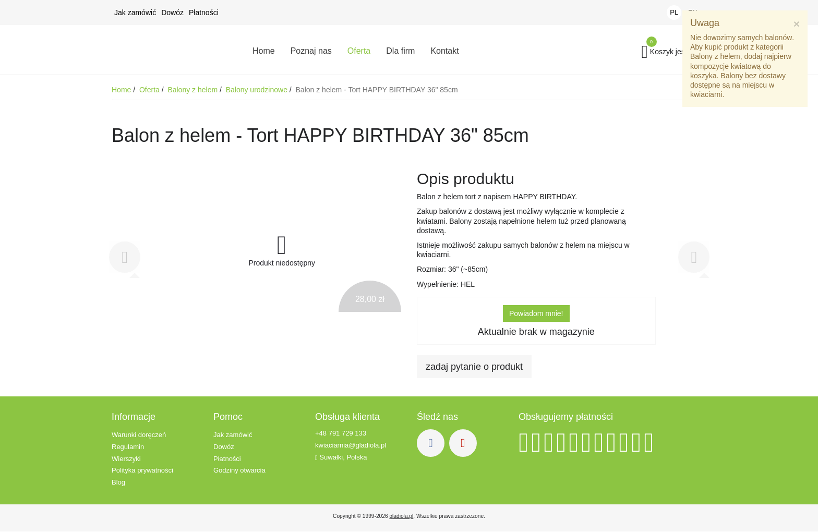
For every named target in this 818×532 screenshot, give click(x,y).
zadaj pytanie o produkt (474, 367)
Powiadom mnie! (536, 314)
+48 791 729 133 (340, 434)
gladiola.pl (401, 516)
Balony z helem (193, 90)
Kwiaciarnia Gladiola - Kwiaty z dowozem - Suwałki (172, 49)
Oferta (150, 90)
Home (122, 90)
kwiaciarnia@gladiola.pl (350, 446)
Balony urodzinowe (258, 90)
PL (674, 12)
